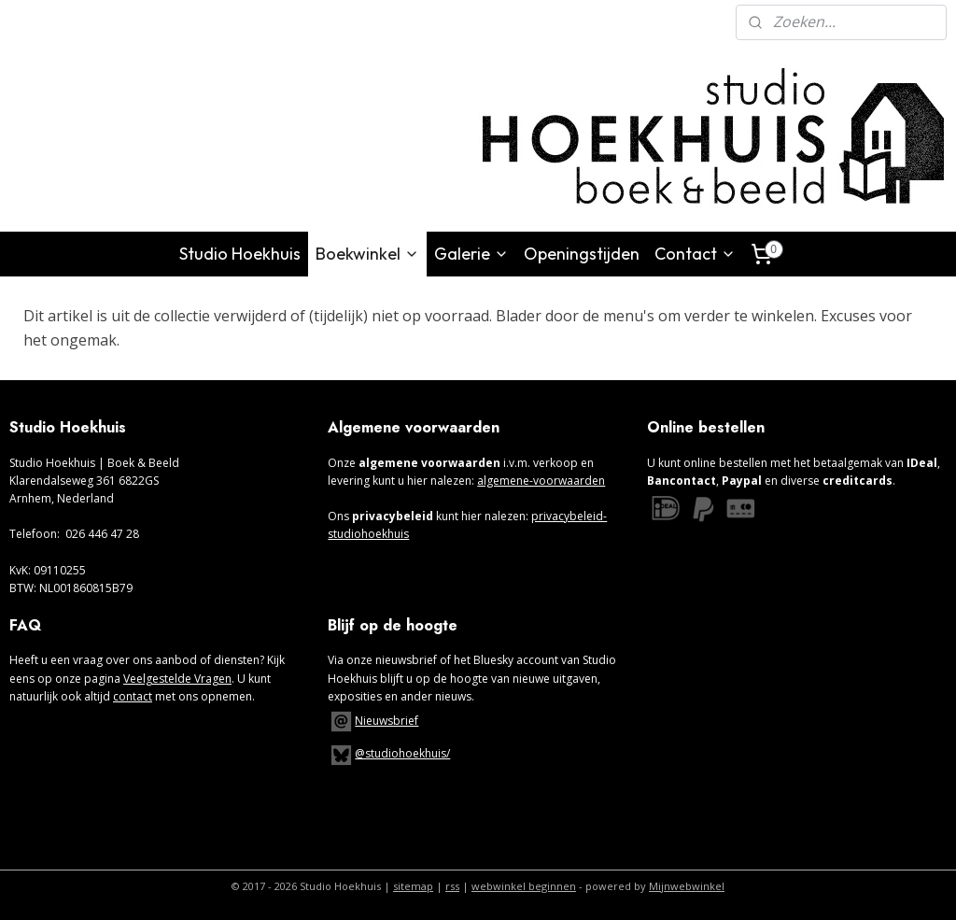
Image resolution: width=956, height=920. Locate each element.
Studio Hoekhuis (240, 253)
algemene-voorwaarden (541, 480)
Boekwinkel (367, 253)
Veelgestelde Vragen (177, 678)
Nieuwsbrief (386, 721)
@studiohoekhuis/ (389, 753)
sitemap (413, 886)
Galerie (471, 253)
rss (452, 886)
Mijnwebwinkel (686, 886)
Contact (695, 253)
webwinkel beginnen (523, 886)
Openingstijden (582, 253)
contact (132, 696)
